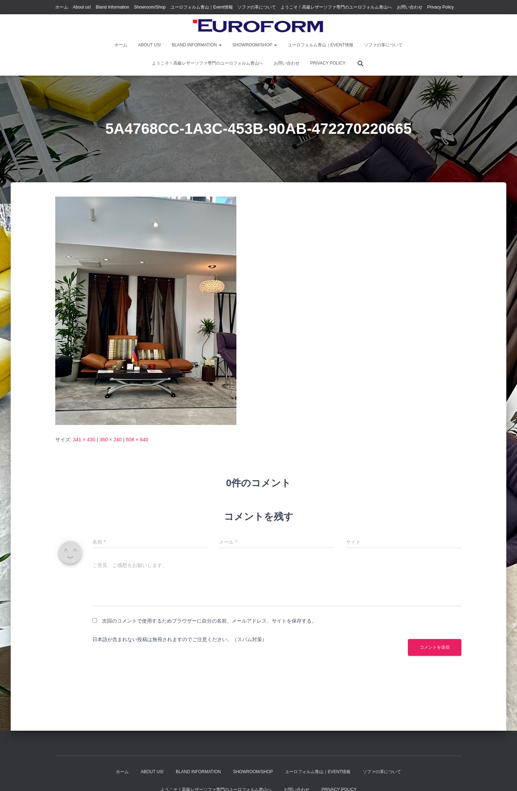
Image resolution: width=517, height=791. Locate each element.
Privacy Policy (440, 7)
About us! (82, 7)
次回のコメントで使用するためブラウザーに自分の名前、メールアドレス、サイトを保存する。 (209, 621)
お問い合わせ (410, 7)
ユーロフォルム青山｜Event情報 (201, 7)
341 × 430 (84, 439)
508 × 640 (137, 439)
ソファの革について (256, 7)
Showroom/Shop (150, 7)
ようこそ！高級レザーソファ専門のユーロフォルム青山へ (336, 7)
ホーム (61, 7)
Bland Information (112, 7)
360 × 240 (110, 439)
